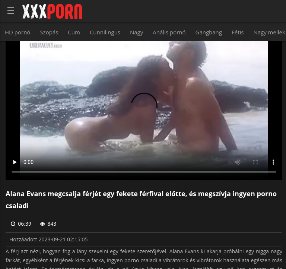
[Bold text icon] (10, 11)
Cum (74, 32)
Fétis (238, 32)
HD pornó (17, 32)
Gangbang (209, 32)
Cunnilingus (105, 32)
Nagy (136, 32)
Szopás (49, 32)
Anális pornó (169, 32)
